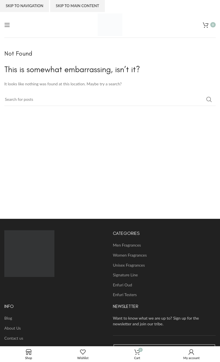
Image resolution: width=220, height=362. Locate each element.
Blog (8, 318)
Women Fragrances (130, 255)
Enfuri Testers (125, 294)
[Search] (110, 99)
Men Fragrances (127, 245)
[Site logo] (110, 24)
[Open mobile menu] (7, 25)
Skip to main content (77, 5)
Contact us (13, 338)
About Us (12, 328)
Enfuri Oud (122, 284)
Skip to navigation (24, 5)
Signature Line (125, 274)
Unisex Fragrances (129, 265)
